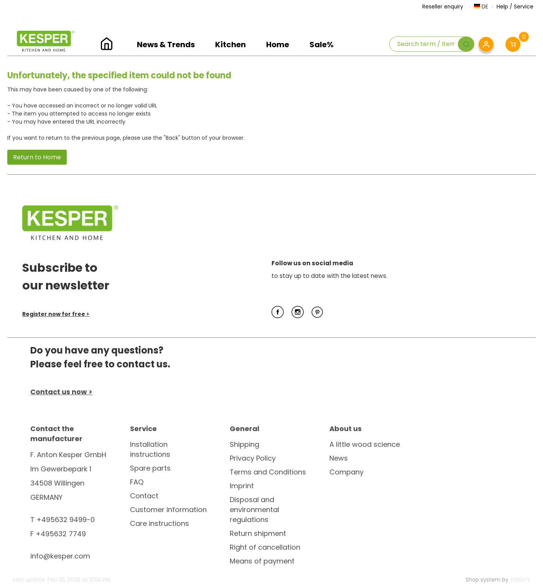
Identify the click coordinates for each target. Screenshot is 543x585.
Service (523, 6)
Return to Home (37, 157)
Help (502, 6)
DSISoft (520, 579)
